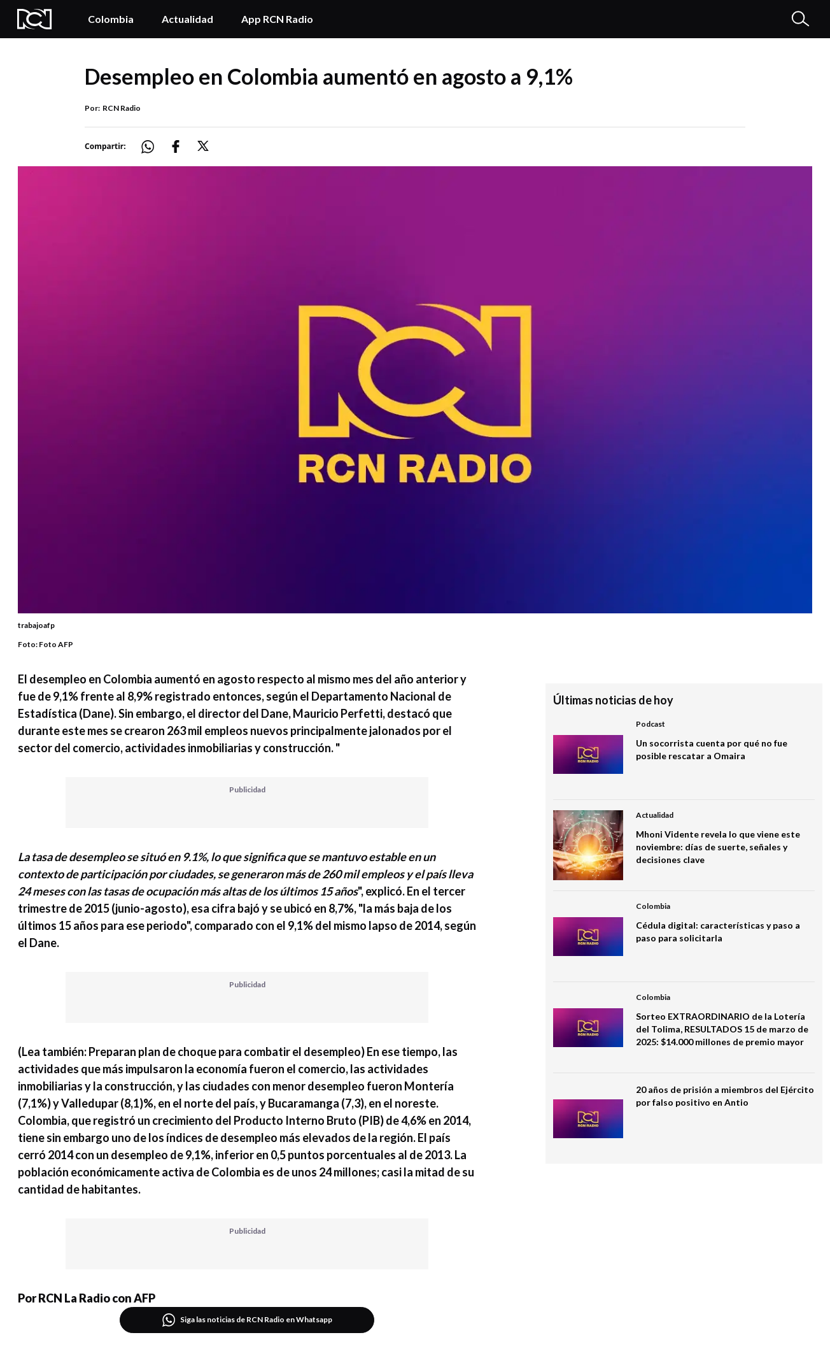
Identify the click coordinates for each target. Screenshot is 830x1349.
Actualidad (187, 19)
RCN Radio (121, 108)
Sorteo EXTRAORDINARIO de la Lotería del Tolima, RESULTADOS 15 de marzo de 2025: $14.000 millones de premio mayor (722, 1029)
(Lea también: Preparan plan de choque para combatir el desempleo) (191, 1052)
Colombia (111, 19)
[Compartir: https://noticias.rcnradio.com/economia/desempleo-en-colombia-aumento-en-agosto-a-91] (155, 146)
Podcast (650, 724)
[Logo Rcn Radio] (39, 19)
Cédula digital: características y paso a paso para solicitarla (718, 931)
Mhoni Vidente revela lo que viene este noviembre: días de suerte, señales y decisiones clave (718, 847)
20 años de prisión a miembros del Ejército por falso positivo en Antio (725, 1096)
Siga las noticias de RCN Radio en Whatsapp (247, 1320)
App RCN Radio (277, 19)
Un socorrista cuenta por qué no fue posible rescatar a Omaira (711, 749)
